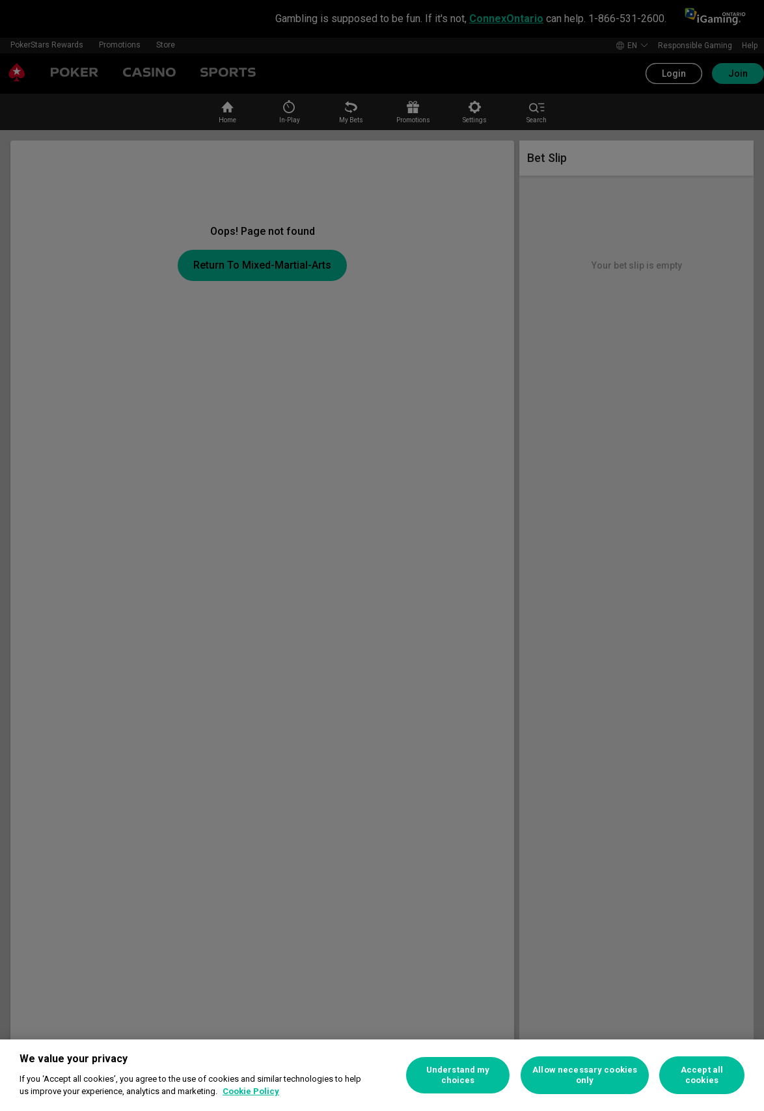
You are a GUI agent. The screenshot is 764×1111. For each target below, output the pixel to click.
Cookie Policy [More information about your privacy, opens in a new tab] (251, 1091)
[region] (382, 1075)
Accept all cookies (702, 1075)
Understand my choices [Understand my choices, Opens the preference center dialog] (458, 1075)
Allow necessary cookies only (584, 1075)
